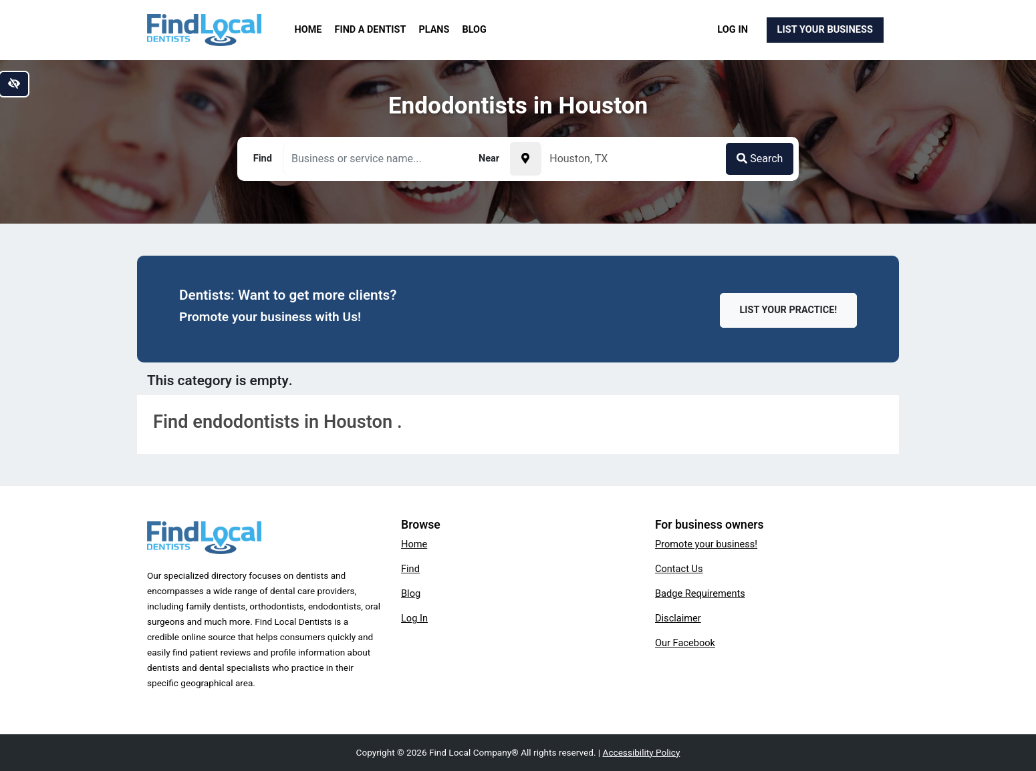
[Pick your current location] (525, 159)
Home (308, 29)
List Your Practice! (788, 310)
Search (760, 158)
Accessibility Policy (641, 752)
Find (410, 569)
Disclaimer (678, 618)
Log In (732, 29)
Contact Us (679, 569)
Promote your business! (706, 544)
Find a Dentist (370, 29)
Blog (475, 29)
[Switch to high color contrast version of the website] (14, 84)
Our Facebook (685, 643)
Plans (434, 29)
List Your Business (825, 29)
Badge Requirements (700, 593)
